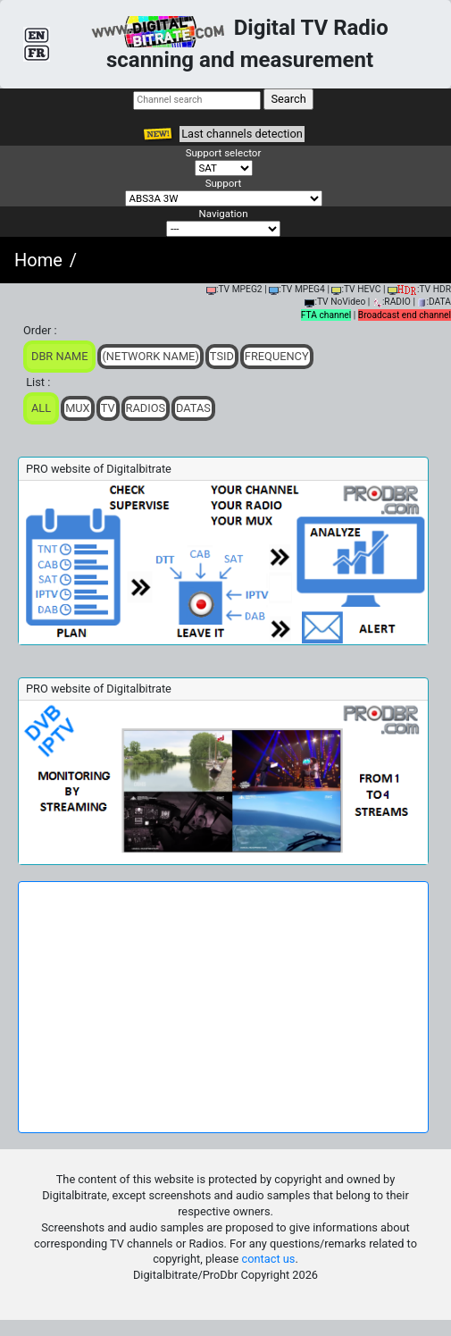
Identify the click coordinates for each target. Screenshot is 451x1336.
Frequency (277, 356)
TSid (222, 356)
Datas (193, 408)
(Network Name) (150, 356)
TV (108, 408)
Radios (146, 408)
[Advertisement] (223, 1007)
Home (38, 260)
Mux (77, 408)
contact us (269, 1258)
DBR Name (59, 356)
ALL (41, 408)
